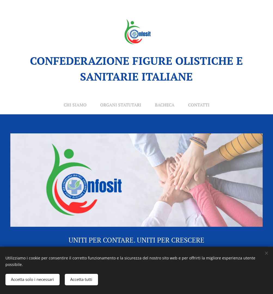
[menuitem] (75, 105)
